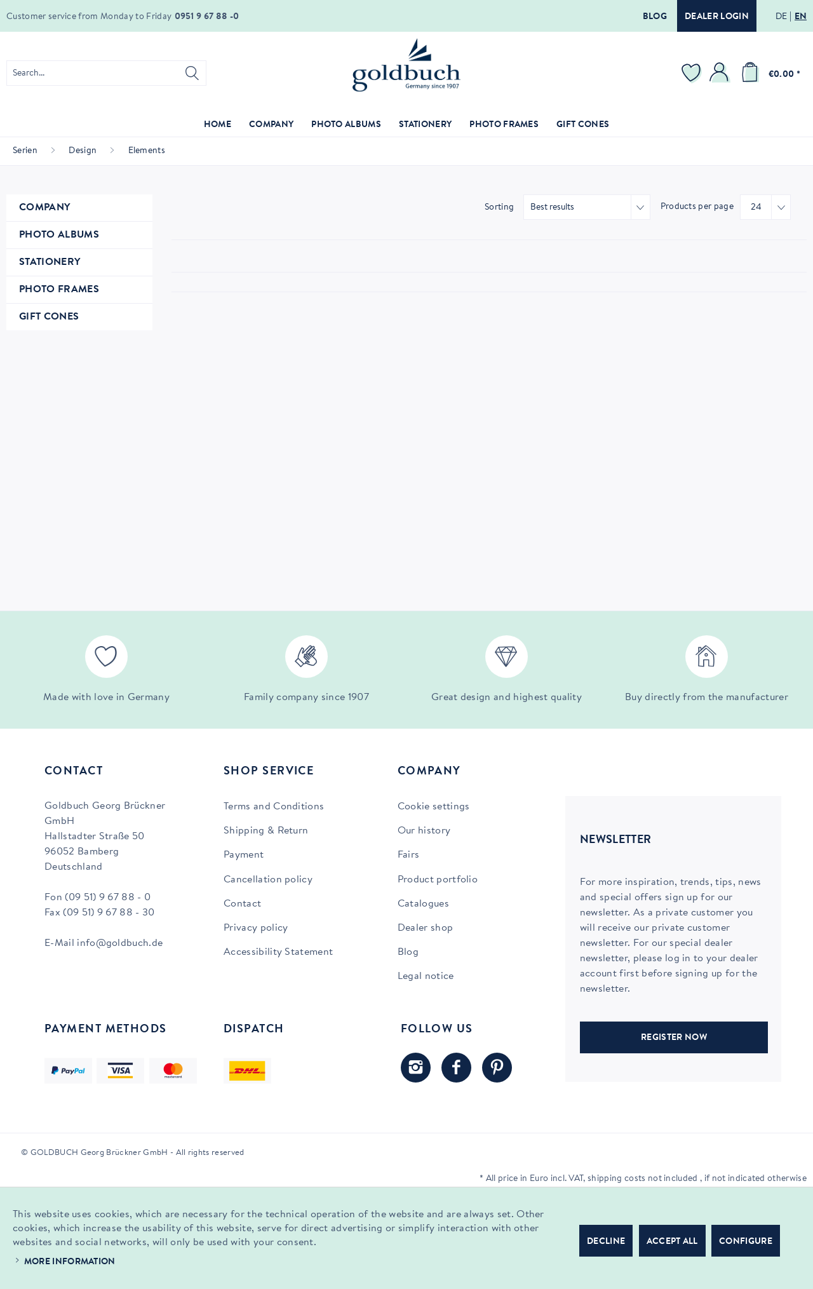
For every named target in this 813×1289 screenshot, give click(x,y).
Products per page (697, 207)
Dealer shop (426, 928)
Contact (242, 904)
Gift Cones (49, 317)
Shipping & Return (266, 831)
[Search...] (106, 73)
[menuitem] (106, 73)
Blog (655, 17)
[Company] (271, 125)
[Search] (192, 73)
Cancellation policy (268, 880)
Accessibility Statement (278, 952)
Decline (606, 1242)
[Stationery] (425, 125)
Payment (244, 855)
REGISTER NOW (674, 1038)
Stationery (49, 262)
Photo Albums (59, 235)
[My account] (721, 73)
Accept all (672, 1242)
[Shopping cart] (768, 73)
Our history (424, 831)
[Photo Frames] (504, 125)
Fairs (409, 855)
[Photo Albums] (346, 125)
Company (44, 208)
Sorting (499, 207)
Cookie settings (434, 807)
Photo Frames (59, 290)
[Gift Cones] (582, 125)
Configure (745, 1242)
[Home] (217, 125)
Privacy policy (256, 928)
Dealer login (717, 17)
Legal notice (426, 976)
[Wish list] (693, 73)
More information (70, 1262)
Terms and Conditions (274, 807)
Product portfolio (438, 880)
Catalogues (423, 904)
